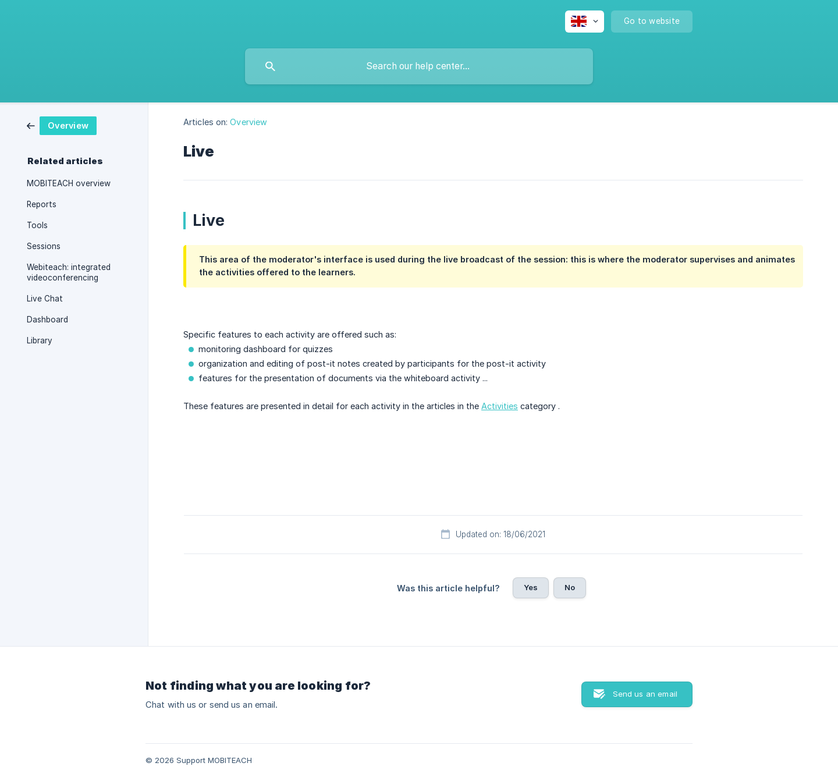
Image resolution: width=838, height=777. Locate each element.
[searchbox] (419, 66)
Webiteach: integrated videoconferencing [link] (69, 272)
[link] (62, 124)
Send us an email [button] (645, 693)
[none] (584, 21)
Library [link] (39, 340)
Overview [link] (248, 122)
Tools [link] (37, 225)
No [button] (569, 587)
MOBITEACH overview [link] (69, 183)
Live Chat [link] (45, 298)
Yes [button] (531, 587)
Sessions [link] (44, 246)
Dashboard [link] (47, 319)
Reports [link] (41, 204)
